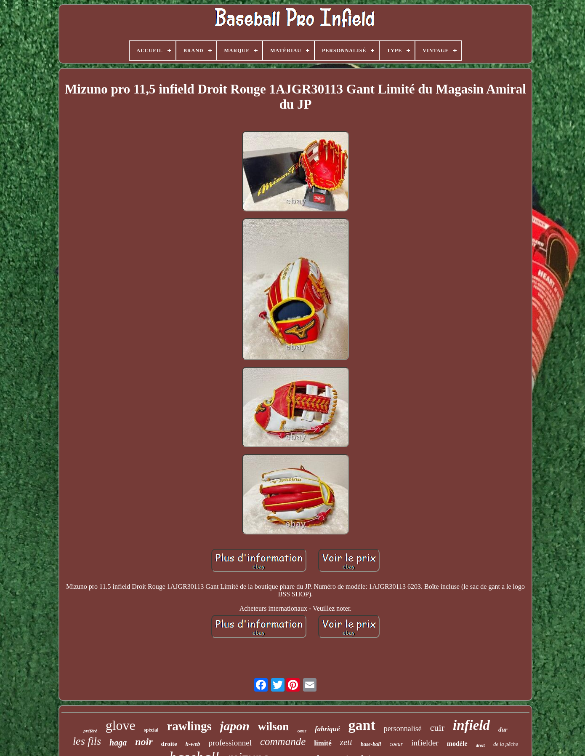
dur (503, 729)
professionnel (230, 742)
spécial (151, 730)
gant (361, 725)
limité (323, 743)
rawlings (189, 726)
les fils (87, 741)
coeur (396, 744)
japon (235, 726)
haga (118, 742)
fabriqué (327, 729)
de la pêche (505, 744)
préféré (90, 730)
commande (283, 741)
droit (480, 745)
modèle (457, 743)
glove (121, 725)
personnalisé (403, 728)
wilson (273, 726)
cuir (437, 727)
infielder (424, 742)
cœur (301, 731)
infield (471, 725)
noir (143, 741)
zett (346, 742)
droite (169, 743)
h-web (193, 744)
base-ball (371, 744)
